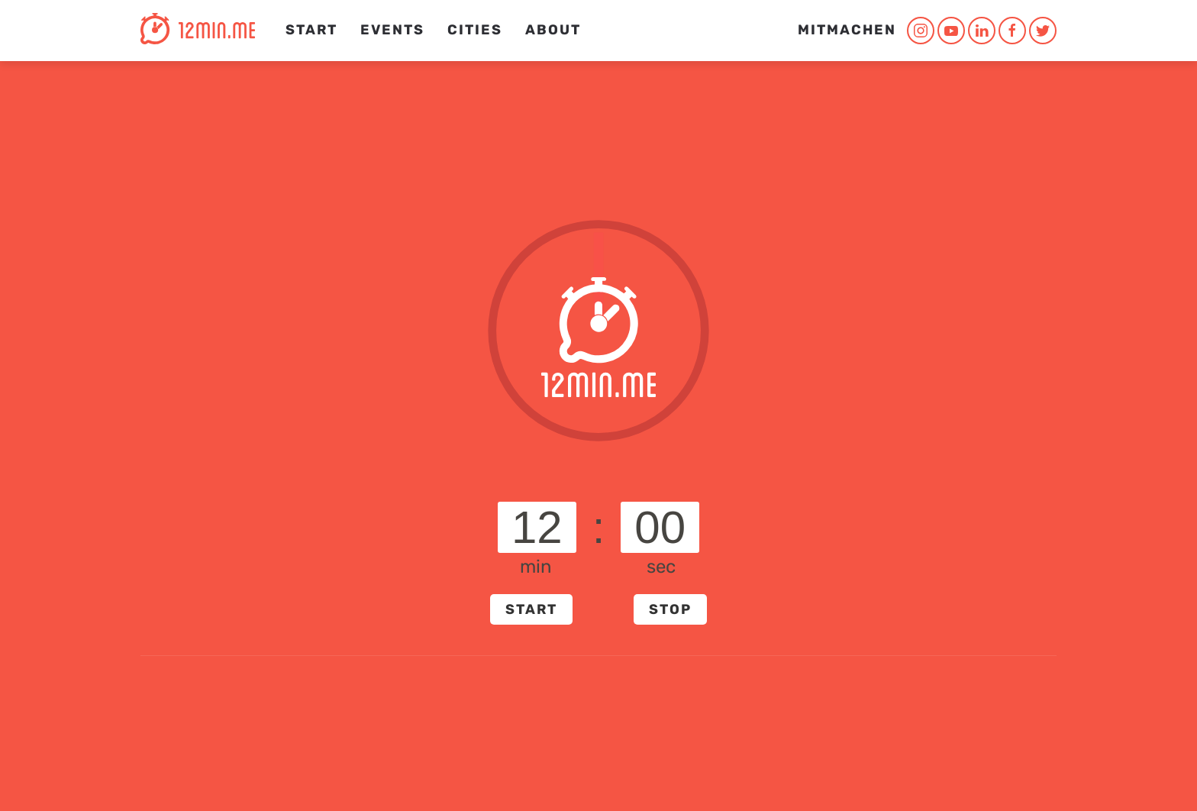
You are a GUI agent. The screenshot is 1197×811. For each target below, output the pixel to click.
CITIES (474, 29)
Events (392, 29)
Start (311, 29)
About (553, 29)
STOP (670, 609)
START (531, 609)
